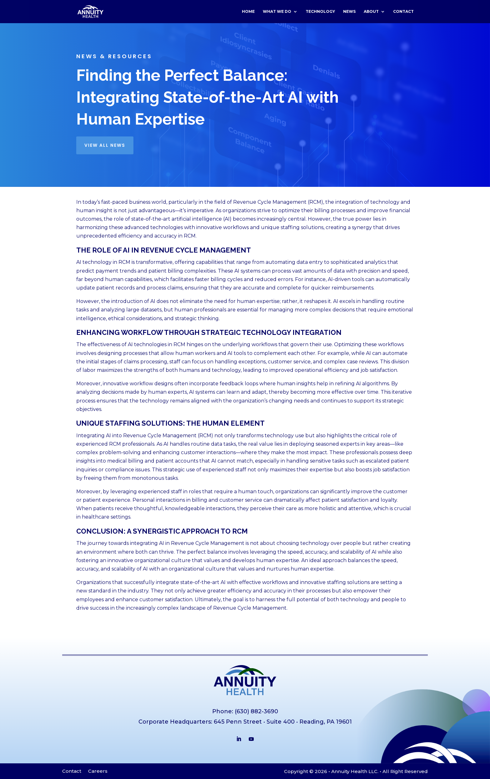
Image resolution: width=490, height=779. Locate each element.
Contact (403, 11)
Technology (320, 11)
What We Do (277, 11)
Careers (98, 771)
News (349, 11)
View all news (104, 145)
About (371, 11)
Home (248, 11)
